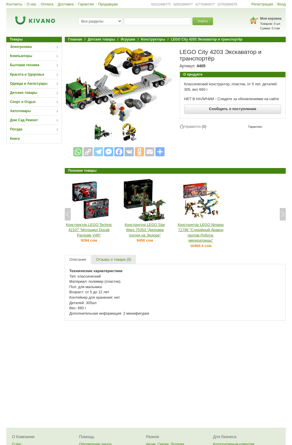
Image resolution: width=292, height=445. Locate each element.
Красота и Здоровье (27, 74)
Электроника (21, 47)
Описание (77, 259)
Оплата (47, 4)
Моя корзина (270, 19)
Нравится (192, 126)
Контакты (14, 4)
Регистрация (262, 4)
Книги (15, 139)
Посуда (16, 129)
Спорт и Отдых (23, 102)
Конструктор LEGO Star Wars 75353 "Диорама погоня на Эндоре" (145, 229)
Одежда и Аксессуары (29, 84)
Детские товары (23, 93)
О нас (31, 4)
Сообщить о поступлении (232, 109)
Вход (281, 4)
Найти (203, 21)
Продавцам (108, 4)
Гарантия (86, 4)
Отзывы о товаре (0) (113, 259)
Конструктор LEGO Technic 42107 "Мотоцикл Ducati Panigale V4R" (89, 229)
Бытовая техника (24, 65)
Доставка (66, 4)
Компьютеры (21, 56)
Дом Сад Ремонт (24, 120)
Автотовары (20, 111)
